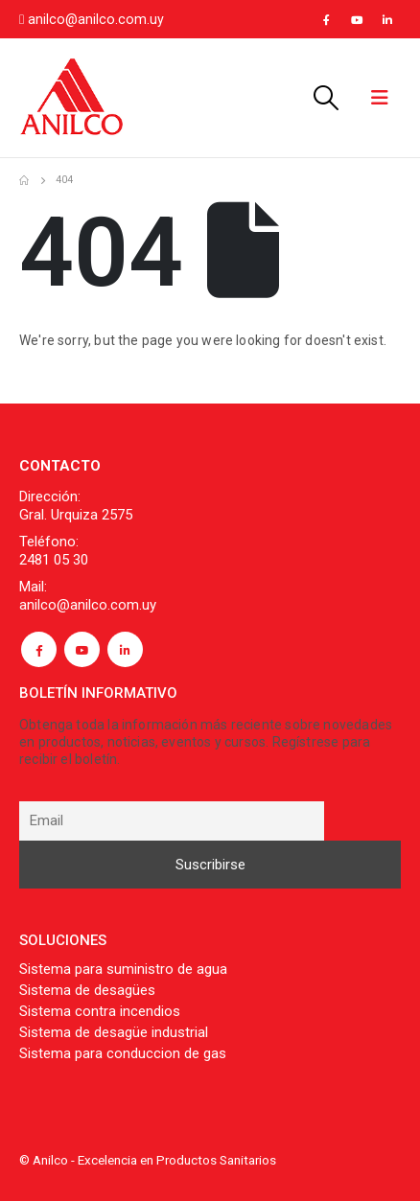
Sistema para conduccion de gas (122, 1053)
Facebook (39, 649)
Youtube (82, 649)
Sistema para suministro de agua (123, 969)
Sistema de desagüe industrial (113, 1032)
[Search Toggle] (325, 97)
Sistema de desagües (87, 990)
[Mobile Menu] (380, 97)
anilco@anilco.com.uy (96, 19)
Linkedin (125, 649)
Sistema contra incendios (99, 1011)
